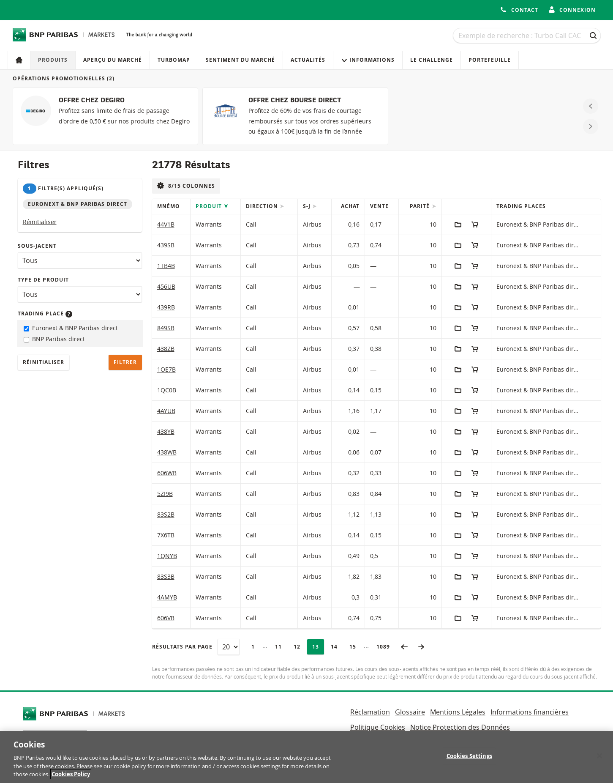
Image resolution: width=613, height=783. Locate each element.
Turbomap (174, 59)
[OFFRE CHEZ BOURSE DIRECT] (295, 116)
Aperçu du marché (112, 59)
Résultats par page (182, 646)
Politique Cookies (377, 727)
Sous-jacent (37, 245)
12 (299, 646)
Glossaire (410, 712)
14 (337, 646)
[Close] (599, 760)
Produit (209, 206)
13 (318, 646)
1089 (385, 646)
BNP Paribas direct (54, 339)
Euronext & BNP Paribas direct (71, 328)
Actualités (308, 59)
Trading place (45, 313)
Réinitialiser (40, 222)
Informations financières (529, 712)
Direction (263, 206)
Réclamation (370, 712)
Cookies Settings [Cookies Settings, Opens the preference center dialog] (469, 761)
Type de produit (43, 279)
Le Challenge (431, 59)
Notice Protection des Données (460, 727)
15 (355, 646)
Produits (53, 59)
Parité (420, 206)
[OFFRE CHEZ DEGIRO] (105, 116)
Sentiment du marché (240, 59)
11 (281, 646)
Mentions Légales (457, 712)
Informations (368, 59)
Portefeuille (490, 59)
